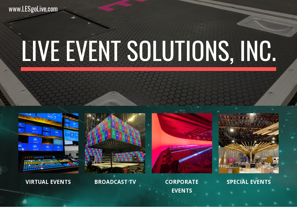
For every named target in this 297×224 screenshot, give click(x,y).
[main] (148, 52)
